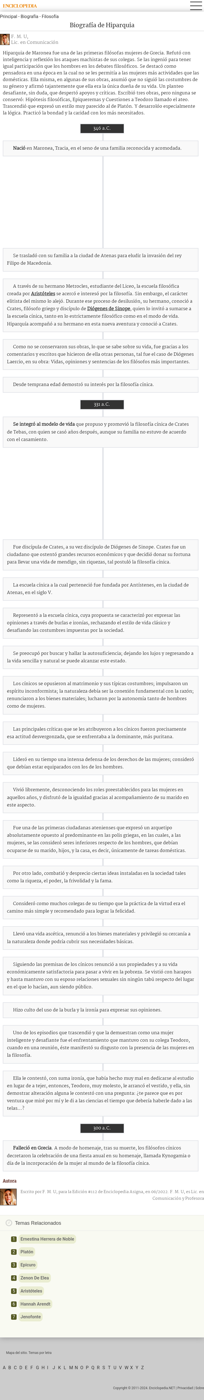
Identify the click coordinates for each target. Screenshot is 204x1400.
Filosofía (50, 16)
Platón (26, 1251)
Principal (8, 16)
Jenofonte (30, 1316)
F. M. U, (19, 37)
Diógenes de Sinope (108, 309)
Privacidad (185, 1388)
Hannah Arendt (35, 1304)
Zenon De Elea (34, 1278)
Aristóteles (43, 294)
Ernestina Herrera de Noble (47, 1239)
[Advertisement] (102, 202)
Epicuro (27, 1265)
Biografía (29, 16)
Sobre (199, 1388)
